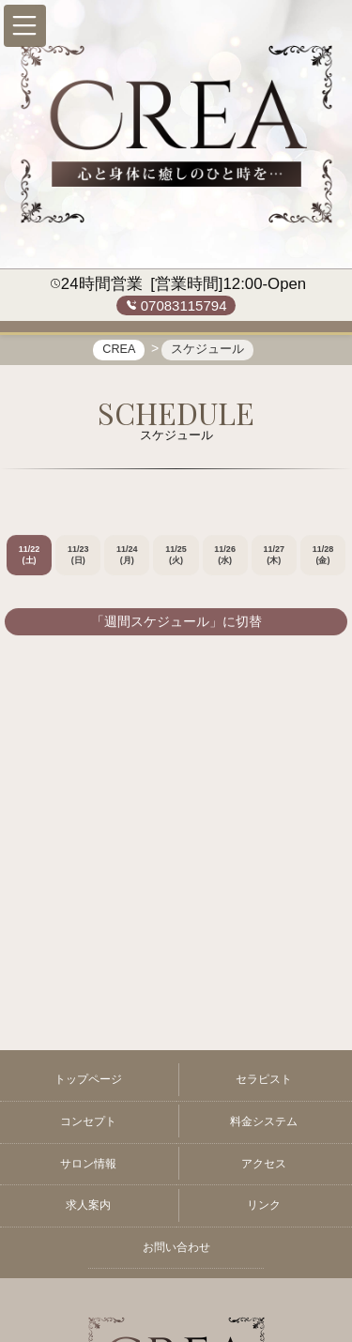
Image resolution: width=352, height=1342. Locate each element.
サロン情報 (88, 1163)
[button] (25, 26)
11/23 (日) (78, 555)
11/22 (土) (29, 555)
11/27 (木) (274, 555)
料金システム (264, 1121)
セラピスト (264, 1079)
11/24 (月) (127, 555)
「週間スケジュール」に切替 (176, 622)
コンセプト (88, 1121)
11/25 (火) (176, 555)
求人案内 (88, 1205)
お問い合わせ (176, 1247)
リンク (264, 1205)
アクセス (263, 1163)
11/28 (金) (323, 555)
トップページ (88, 1079)
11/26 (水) (225, 555)
